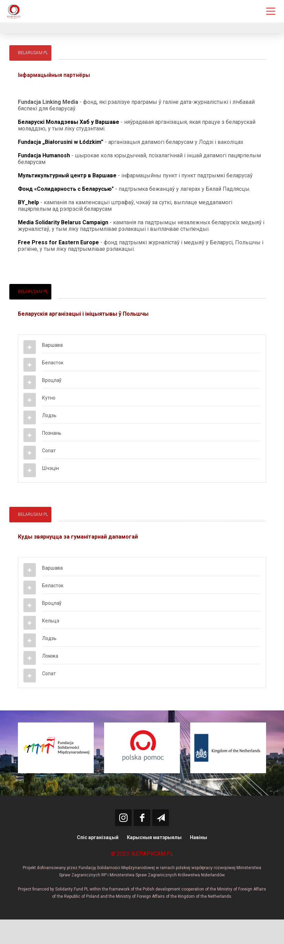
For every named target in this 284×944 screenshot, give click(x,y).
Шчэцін (50, 468)
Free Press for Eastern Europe (58, 242)
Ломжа (50, 656)
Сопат (49, 450)
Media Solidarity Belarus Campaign (63, 222)
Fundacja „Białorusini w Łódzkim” (60, 142)
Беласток (52, 362)
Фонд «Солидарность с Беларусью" (66, 189)
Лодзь (49, 415)
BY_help (28, 202)
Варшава (52, 345)
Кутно (48, 398)
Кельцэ (50, 620)
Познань (51, 433)
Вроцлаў (51, 380)
